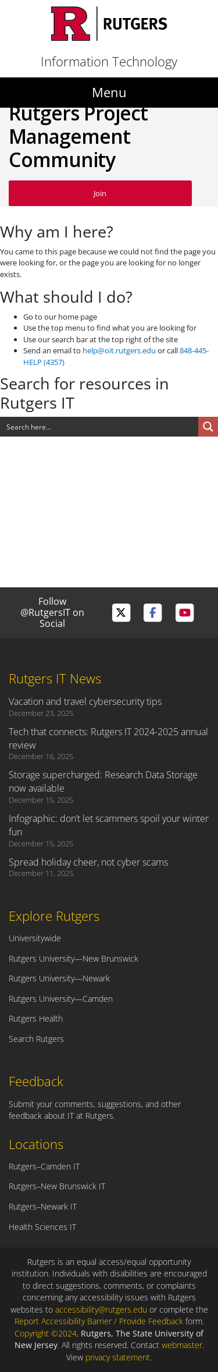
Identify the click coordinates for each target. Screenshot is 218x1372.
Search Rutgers (36, 1038)
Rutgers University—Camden (61, 998)
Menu (109, 92)
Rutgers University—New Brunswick (73, 958)
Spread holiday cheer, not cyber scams (88, 862)
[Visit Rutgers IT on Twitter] (121, 612)
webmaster (182, 1344)
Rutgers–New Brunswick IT (57, 1186)
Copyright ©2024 (46, 1333)
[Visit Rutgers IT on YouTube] (184, 612)
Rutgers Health (36, 1018)
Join (100, 193)
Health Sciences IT (42, 1226)
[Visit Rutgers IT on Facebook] (153, 612)
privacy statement (117, 1357)
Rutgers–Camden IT (44, 1166)
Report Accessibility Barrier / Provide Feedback (99, 1321)
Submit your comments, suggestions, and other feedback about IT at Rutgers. (95, 1109)
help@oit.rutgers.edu (119, 350)
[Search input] (99, 426)
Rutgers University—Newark (59, 978)
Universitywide (35, 938)
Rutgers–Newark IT (43, 1206)
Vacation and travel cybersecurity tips (85, 701)
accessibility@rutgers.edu (101, 1309)
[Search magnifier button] (208, 427)
